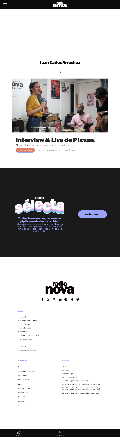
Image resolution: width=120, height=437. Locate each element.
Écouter (25, 150)
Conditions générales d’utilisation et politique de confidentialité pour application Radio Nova (81, 388)
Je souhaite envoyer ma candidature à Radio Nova (81, 384)
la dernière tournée (28, 350)
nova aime (23, 343)
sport (20, 405)
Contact (65, 366)
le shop (23, 346)
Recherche (60, 433)
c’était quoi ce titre (28, 321)
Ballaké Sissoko (24, 388)
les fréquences (26, 339)
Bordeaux (21, 401)
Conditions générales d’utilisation (76, 381)
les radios (24, 317)
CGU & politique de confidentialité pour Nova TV (81, 393)
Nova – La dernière (69, 377)
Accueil (18, 433)
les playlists (25, 328)
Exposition (22, 397)
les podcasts (25, 324)
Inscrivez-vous (91, 214)
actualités (24, 332)
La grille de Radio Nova (29, 335)
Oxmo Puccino (23, 392)
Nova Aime (22, 367)
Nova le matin (23, 380)
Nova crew (66, 370)
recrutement (23, 375)
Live (20, 384)
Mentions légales (68, 374)
